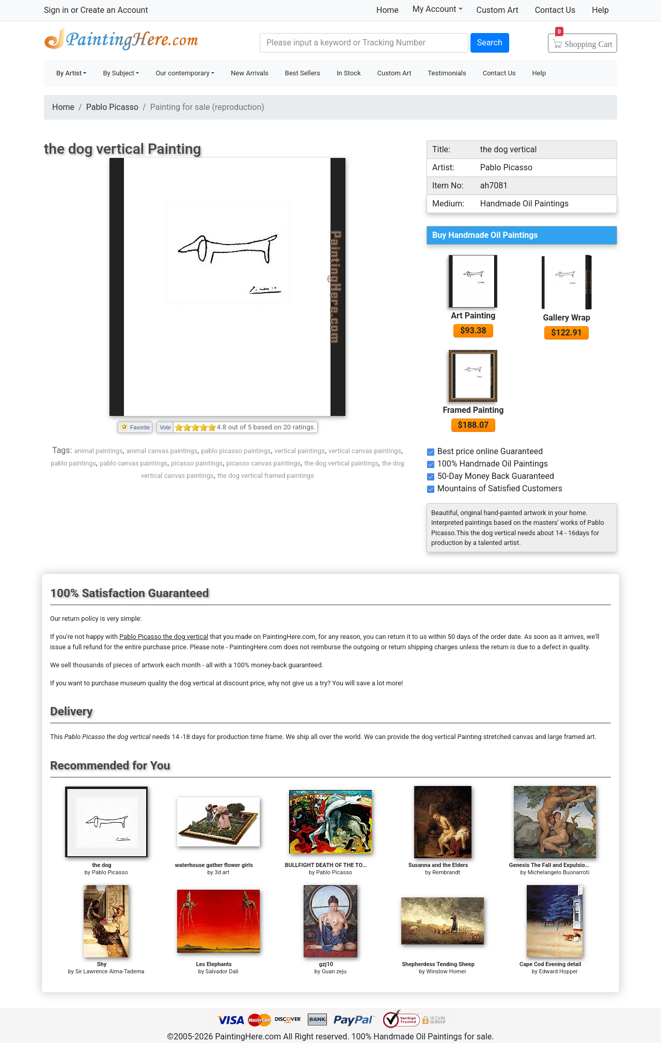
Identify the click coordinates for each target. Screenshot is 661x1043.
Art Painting (473, 315)
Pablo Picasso (112, 107)
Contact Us (555, 10)
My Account (438, 8)
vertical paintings (300, 451)
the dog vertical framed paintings (265, 475)
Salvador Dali (222, 971)
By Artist (69, 73)
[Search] (364, 43)
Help (600, 10)
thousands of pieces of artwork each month (137, 665)
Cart (583, 41)
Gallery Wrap (566, 318)
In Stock (349, 73)
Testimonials (447, 73)
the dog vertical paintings (341, 463)
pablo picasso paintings (236, 451)
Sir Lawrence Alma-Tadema (110, 971)
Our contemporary (182, 73)
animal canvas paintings (162, 451)
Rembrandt (446, 872)
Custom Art (497, 10)
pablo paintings (73, 463)
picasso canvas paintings (263, 463)
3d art (221, 872)
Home (387, 10)
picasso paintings (197, 463)
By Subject (118, 73)
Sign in (56, 10)
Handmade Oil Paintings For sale (121, 41)
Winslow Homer (446, 971)
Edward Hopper (558, 971)
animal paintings (98, 451)
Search (489, 42)
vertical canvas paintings (364, 451)
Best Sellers (302, 73)
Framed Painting (473, 410)
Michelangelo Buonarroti (559, 872)
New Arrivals (250, 73)
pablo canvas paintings (133, 463)
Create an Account (114, 10)
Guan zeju (334, 971)
